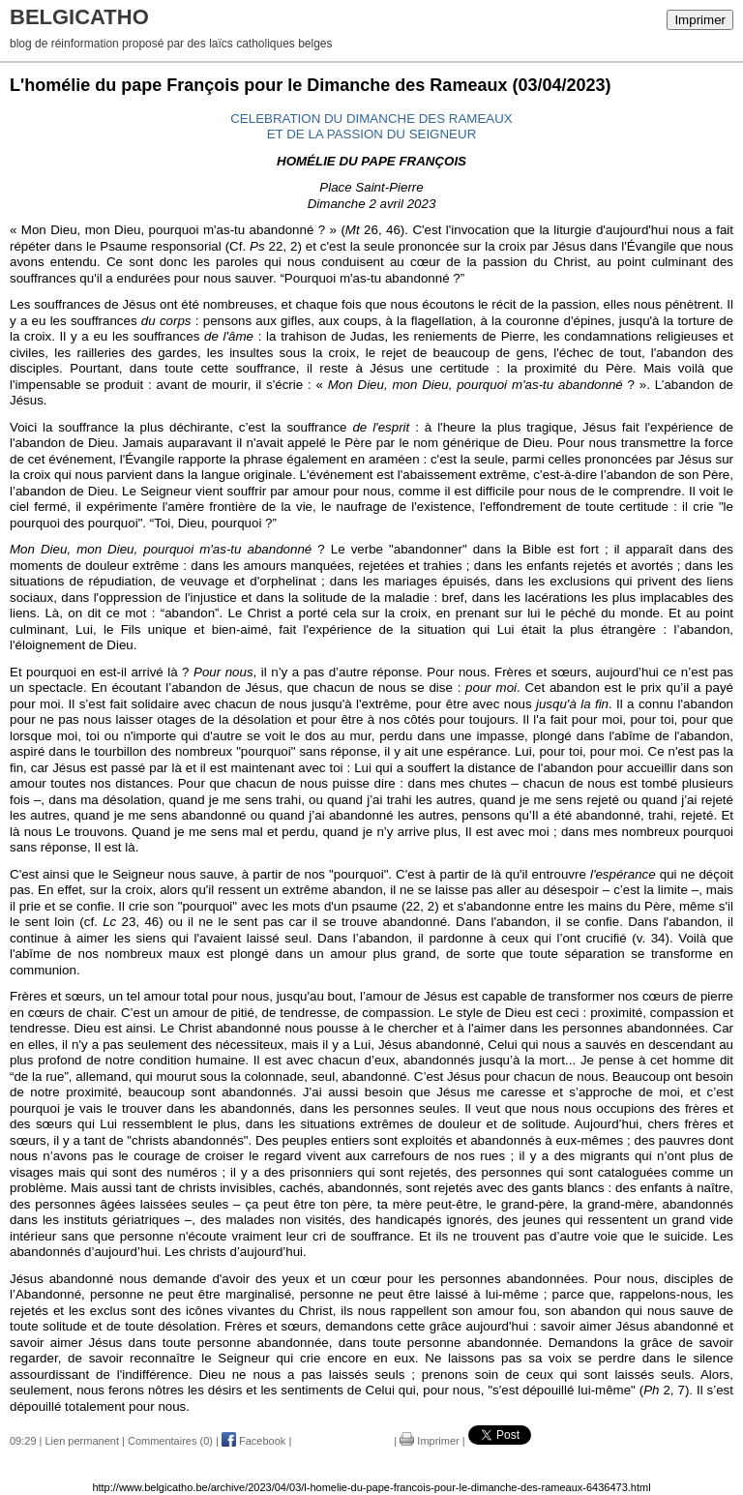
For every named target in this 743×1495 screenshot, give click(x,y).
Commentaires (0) (170, 1441)
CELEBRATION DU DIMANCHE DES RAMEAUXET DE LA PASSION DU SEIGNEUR (371, 126)
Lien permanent (82, 1441)
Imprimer (700, 20)
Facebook (253, 1441)
